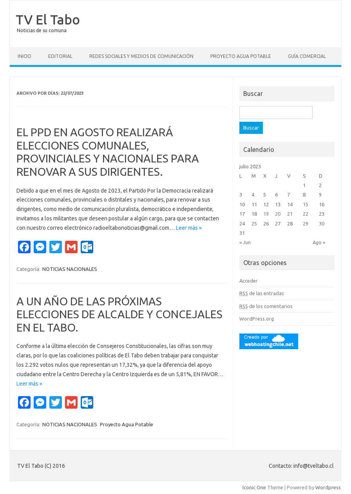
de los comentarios (266, 306)
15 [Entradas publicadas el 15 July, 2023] (305, 204)
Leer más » (189, 228)
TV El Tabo (48, 19)
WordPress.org (256, 318)
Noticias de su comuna (42, 30)
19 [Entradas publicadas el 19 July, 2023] (266, 213)
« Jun (245, 242)
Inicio (24, 56)
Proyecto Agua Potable (240, 56)
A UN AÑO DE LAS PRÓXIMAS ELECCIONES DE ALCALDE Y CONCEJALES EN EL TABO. (119, 314)
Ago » (319, 242)
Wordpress (328, 487)
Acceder (248, 280)
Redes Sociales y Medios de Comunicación (141, 56)
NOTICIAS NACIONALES (69, 269)
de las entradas (261, 293)
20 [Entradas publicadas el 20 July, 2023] (277, 213)
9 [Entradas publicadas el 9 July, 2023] (320, 194)
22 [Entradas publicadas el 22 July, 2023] (305, 213)
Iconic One (254, 487)
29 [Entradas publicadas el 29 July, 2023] (305, 223)
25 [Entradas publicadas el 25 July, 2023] (254, 223)
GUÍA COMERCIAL (307, 56)
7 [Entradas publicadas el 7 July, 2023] (288, 194)
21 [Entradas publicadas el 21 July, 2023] (290, 213)
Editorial (60, 56)
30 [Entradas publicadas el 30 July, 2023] (321, 223)
